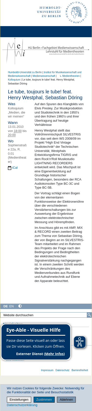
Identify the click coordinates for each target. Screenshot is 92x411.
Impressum (47, 370)
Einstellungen (19, 399)
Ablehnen (66, 399)
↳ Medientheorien (68, 76)
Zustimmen (44, 399)
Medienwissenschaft (44, 76)
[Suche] (89, 315)
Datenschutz (62, 370)
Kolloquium (14, 79)
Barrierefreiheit (80, 370)
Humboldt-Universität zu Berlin (25, 72)
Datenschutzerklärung (22, 405)
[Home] (17, 31)
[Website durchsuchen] (46, 315)
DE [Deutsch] (5, 306)
